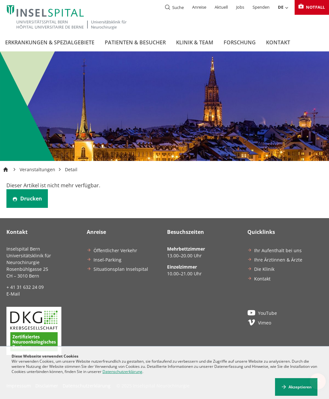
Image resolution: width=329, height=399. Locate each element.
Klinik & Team (194, 42)
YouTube (262, 312)
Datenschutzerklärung (122, 371)
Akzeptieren (300, 387)
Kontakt (278, 42)
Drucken (27, 198)
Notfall (311, 7)
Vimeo (259, 322)
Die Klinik (264, 269)
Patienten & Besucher (135, 42)
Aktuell (221, 7)
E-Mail (13, 294)
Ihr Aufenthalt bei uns (278, 250)
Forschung (240, 42)
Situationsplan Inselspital (120, 269)
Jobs (240, 7)
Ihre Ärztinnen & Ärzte (278, 260)
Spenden (261, 7)
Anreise (199, 7)
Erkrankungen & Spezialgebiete (49, 42)
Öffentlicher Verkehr (115, 250)
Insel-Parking (107, 260)
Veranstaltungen (37, 169)
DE (283, 7)
